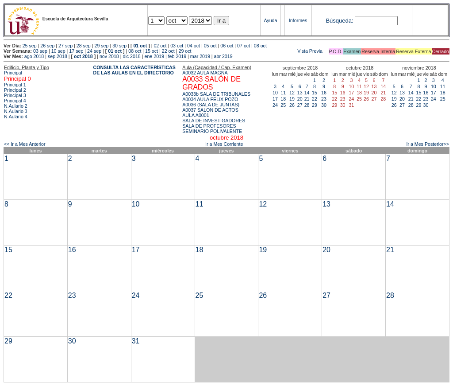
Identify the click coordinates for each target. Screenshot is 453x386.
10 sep (58, 51)
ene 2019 (154, 56)
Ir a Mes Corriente (224, 144)
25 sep (30, 45)
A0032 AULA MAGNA (204, 72)
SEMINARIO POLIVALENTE (212, 131)
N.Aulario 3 (15, 111)
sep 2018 (57, 56)
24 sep (94, 51)
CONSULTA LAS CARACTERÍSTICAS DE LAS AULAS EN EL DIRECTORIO (134, 70)
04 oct (193, 45)
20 (300, 98)
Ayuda (270, 20)
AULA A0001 (195, 115)
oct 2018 (83, 56)
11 (283, 92)
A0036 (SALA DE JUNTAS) (210, 104)
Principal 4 (15, 100)
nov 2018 (109, 56)
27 (300, 105)
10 (275, 92)
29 (314, 105)
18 (283, 98)
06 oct (226, 45)
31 (136, 341)
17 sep (76, 51)
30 (323, 105)
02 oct (160, 45)
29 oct (185, 51)
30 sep (119, 45)
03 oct (176, 45)
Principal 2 (15, 90)
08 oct (260, 45)
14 (307, 92)
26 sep (47, 45)
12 (292, 92)
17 (275, 98)
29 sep (101, 45)
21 (307, 98)
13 (300, 92)
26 (292, 105)
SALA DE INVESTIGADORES (213, 120)
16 (323, 92)
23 (323, 98)
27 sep (65, 45)
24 (275, 105)
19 (292, 98)
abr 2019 (223, 56)
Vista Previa (258, 51)
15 (314, 92)
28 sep (84, 45)
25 (283, 105)
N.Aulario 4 (15, 116)
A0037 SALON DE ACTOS (210, 110)
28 (307, 105)
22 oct (168, 51)
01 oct (140, 45)
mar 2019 (200, 56)
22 (314, 98)
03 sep (40, 51)
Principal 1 (15, 84)
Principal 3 (15, 95)
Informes (298, 20)
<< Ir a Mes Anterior (25, 144)
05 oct (210, 45)
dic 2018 (131, 56)
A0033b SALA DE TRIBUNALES (216, 94)
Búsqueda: (339, 20)
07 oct (243, 45)
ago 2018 (34, 56)
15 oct (151, 51)
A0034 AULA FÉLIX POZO (210, 99)
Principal (13, 72)
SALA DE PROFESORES (209, 126)
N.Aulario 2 (15, 106)
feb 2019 (177, 56)
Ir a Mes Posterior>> (427, 144)
